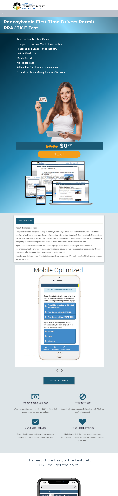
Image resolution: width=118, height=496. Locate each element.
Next (59, 154)
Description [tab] (25, 220)
